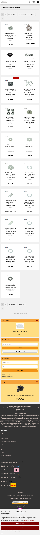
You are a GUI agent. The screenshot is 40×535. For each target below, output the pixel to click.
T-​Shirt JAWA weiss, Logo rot (20, 331)
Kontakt (3, 435)
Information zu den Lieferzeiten (8, 441)
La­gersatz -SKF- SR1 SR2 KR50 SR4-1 (10, 118)
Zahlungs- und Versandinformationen (10, 447)
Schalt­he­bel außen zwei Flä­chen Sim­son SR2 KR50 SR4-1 (10, 202)
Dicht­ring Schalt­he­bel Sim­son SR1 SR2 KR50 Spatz (10, 63)
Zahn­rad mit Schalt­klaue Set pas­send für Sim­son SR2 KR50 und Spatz (29, 63)
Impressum (4, 433)
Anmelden (20, 370)
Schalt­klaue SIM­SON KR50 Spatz (29, 34)
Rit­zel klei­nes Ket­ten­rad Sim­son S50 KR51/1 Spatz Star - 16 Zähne (29, 119)
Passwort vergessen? (7, 376)
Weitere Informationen (20, 532)
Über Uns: (20, 492)
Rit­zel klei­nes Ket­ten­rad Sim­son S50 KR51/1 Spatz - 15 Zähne (10, 174)
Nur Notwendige (20, 528)
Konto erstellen (6, 374)
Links (2, 452)
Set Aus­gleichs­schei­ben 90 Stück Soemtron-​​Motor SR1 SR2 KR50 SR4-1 (29, 91)
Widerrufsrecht (4, 438)
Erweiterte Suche (20, 351)
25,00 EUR (20, 334)
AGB (2, 444)
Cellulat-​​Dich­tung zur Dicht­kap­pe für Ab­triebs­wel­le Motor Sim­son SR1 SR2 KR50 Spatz (10, 285)
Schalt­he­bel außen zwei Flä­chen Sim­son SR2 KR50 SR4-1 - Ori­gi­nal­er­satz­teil (10, 230)
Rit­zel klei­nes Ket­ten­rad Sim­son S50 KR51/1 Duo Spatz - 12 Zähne (10, 146)
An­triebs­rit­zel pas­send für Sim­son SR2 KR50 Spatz (10, 91)
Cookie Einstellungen (6, 455)
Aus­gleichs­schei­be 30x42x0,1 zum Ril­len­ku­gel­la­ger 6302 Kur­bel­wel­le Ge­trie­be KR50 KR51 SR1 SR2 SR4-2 (29, 174)
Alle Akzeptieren (20, 523)
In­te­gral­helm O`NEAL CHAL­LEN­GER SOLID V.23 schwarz (20, 395)
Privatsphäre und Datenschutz (8, 449)
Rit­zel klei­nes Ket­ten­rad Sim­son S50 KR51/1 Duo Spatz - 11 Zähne (10, 35)
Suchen (20, 347)
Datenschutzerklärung (29, 520)
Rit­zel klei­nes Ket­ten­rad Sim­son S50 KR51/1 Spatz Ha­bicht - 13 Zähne (29, 146)
